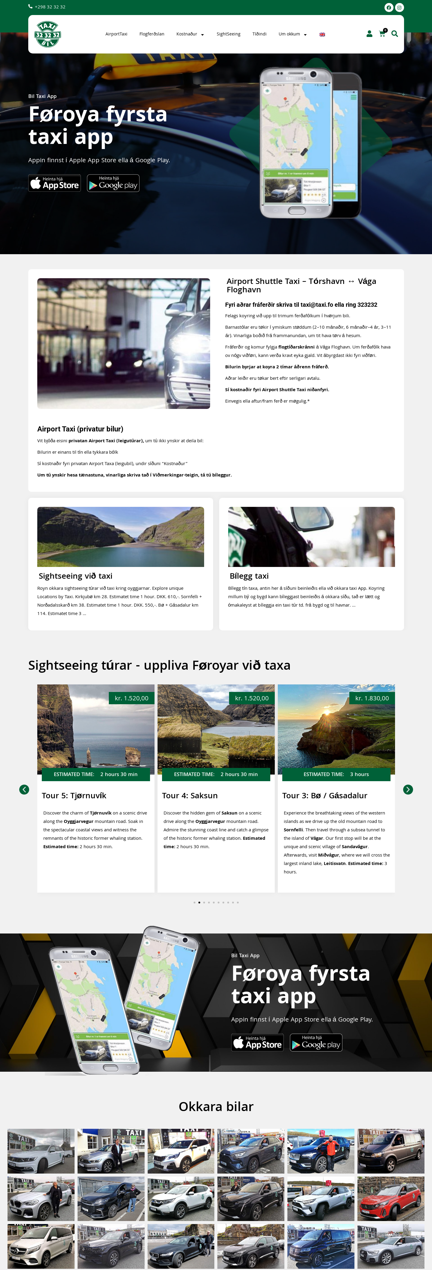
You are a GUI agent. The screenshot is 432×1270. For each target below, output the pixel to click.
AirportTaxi (116, 35)
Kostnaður (190, 35)
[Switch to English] (323, 35)
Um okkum (293, 35)
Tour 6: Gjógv (67, 796)
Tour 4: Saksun (310, 796)
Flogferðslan (151, 35)
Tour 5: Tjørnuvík (194, 796)
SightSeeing (229, 35)
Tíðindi (260, 35)
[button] (24, 789)
